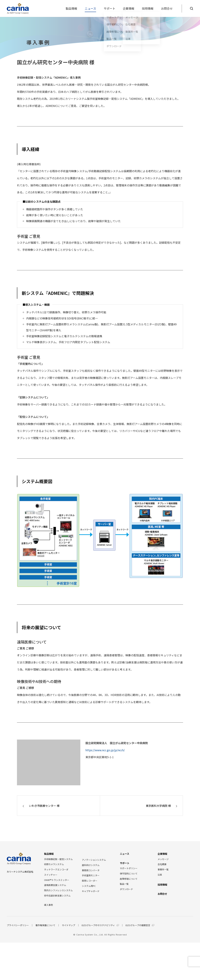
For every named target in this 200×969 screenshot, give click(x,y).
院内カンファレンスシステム (58, 890)
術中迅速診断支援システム (57, 895)
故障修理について (128, 878)
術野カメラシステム (54, 864)
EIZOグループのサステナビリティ (100, 925)
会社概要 (162, 864)
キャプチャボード (90, 891)
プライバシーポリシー (18, 925)
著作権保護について (45, 925)
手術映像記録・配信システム (58, 859)
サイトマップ (68, 925)
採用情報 (147, 8)
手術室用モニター (90, 875)
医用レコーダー (89, 880)
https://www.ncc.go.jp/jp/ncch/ (105, 750)
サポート (109, 8)
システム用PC (89, 885)
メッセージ (163, 859)
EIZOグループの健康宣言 (140, 925)
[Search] (191, 8)
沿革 (160, 874)
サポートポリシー (128, 868)
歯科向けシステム (90, 865)
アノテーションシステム (94, 859)
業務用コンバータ (90, 870)
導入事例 (48, 904)
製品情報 (71, 8)
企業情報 (128, 8)
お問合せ (167, 8)
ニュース (90, 8)
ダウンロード (126, 889)
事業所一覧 (163, 869)
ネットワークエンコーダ (56, 869)
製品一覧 (124, 883)
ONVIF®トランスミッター (56, 880)
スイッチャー (50, 874)
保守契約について (128, 873)
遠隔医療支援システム (55, 885)
